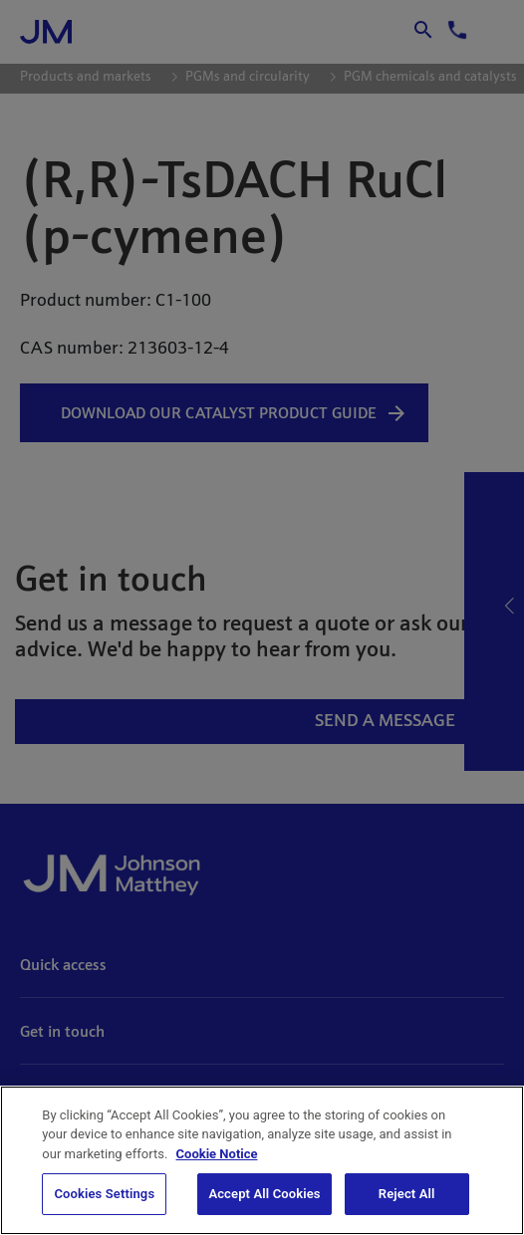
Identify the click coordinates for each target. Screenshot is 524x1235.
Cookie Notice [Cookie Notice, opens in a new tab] (217, 1153)
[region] (262, 1160)
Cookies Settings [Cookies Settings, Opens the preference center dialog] (104, 1193)
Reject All (407, 1193)
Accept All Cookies (264, 1193)
